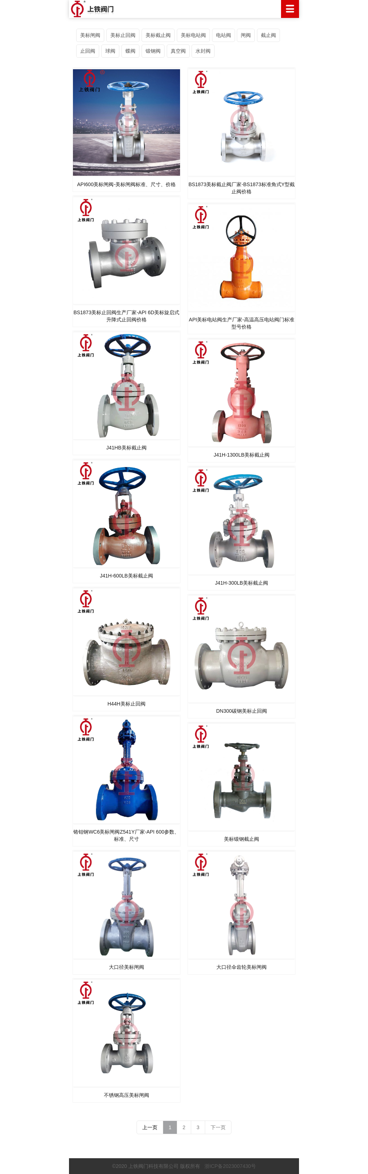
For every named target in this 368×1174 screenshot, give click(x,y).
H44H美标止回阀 (126, 704)
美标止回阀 (122, 35)
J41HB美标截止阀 (126, 448)
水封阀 (203, 51)
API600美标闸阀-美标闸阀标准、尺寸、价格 (126, 184)
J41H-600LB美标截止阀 (126, 576)
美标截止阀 (158, 35)
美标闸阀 (90, 35)
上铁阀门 (184, 9)
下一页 (218, 1127)
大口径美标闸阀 (126, 967)
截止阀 (268, 35)
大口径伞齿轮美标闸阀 (241, 967)
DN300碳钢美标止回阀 (241, 711)
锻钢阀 (153, 51)
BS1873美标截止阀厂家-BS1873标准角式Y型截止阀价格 (241, 187)
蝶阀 (130, 51)
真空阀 (178, 51)
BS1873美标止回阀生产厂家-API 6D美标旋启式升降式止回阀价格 (126, 316)
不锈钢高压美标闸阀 (126, 1095)
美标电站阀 (193, 35)
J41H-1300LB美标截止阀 (241, 455)
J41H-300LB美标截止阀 (241, 583)
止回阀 (87, 51)
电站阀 (223, 35)
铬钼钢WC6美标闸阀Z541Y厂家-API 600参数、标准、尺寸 (126, 835)
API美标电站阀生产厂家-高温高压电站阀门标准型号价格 (241, 323)
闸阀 (246, 35)
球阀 (110, 51)
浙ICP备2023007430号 (230, 1166)
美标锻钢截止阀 (241, 839)
